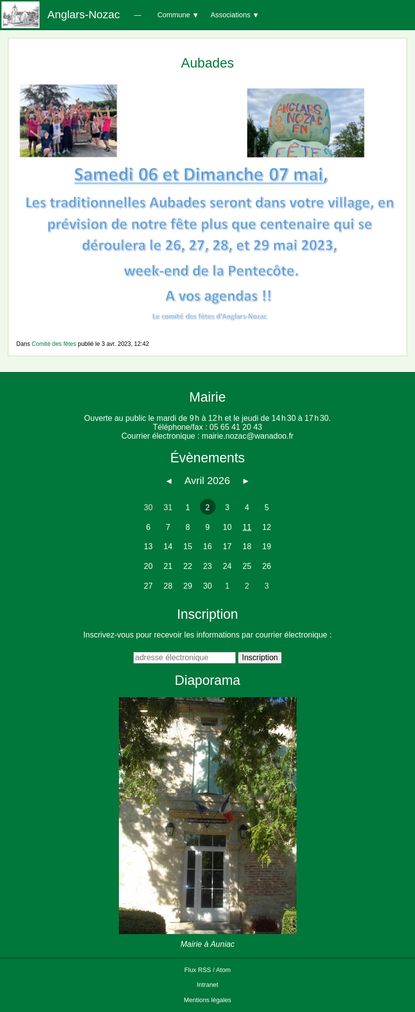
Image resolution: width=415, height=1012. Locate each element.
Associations (231, 15)
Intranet (207, 984)
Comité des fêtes (54, 343)
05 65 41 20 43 (235, 427)
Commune (173, 15)
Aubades (207, 63)
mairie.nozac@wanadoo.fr (248, 436)
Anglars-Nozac (83, 14)
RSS (204, 970)
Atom (223, 970)
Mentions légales (207, 1000)
